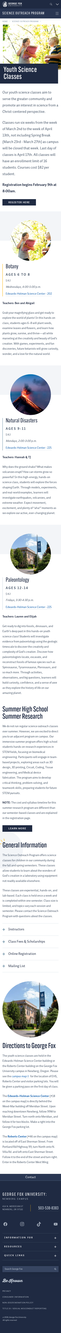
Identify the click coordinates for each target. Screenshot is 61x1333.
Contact (30, 1177)
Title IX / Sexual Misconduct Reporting (24, 1308)
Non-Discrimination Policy (17, 1302)
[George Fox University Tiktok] (39, 1224)
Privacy (6, 1291)
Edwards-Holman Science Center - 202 (29, 294)
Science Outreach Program (23, 13)
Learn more (17, 829)
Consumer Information (15, 1296)
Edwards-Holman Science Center (28, 1096)
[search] (55, 1269)
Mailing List (16, 966)
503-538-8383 (48, 1208)
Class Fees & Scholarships (26, 941)
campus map (19, 1076)
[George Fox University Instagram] (22, 1224)
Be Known (12, 1280)
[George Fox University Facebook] (5, 1224)
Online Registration (22, 954)
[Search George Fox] (27, 1269)
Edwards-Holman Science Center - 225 (29, 448)
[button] (51, 4)
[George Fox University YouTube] (56, 1224)
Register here (19, 202)
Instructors (16, 929)
